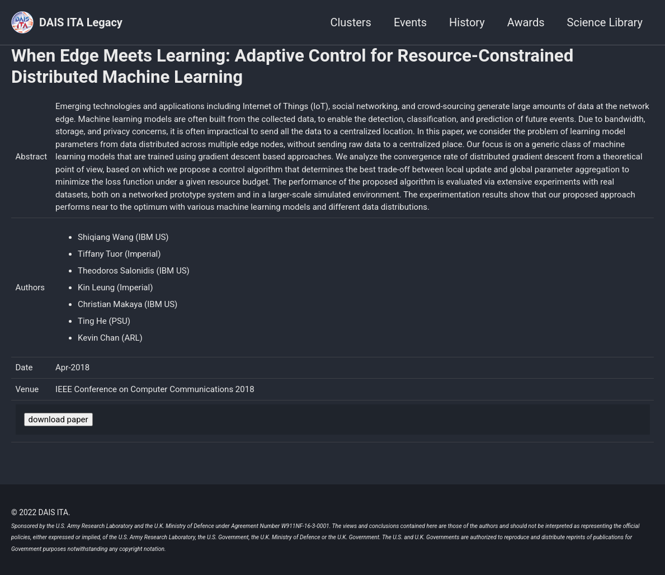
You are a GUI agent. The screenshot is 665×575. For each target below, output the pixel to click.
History (467, 22)
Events (410, 22)
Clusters (350, 22)
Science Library (605, 22)
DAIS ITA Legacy (80, 22)
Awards (526, 22)
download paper (58, 419)
